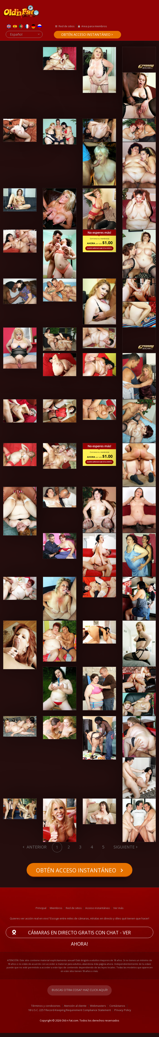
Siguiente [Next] (124, 847)
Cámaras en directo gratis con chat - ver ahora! (79, 937)
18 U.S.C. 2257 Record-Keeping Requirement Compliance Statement (69, 1014)
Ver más (118, 912)
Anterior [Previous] (36, 847)
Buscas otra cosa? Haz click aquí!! (79, 994)
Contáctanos (117, 1010)
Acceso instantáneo (97, 912)
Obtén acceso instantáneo (85, 34)
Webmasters (98, 1010)
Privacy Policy (122, 1014)
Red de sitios (67, 26)
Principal (41, 912)
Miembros (56, 912)
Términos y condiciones (45, 1010)
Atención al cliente (75, 1010)
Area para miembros (94, 26)
